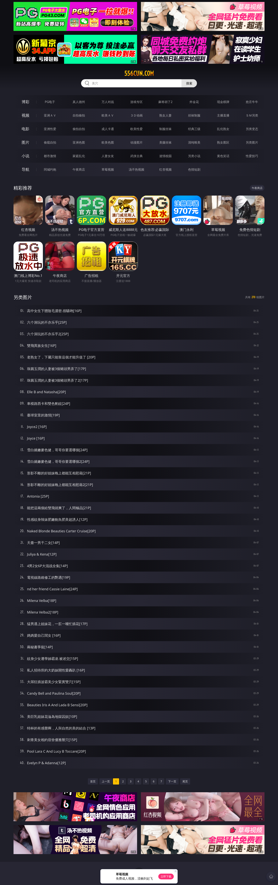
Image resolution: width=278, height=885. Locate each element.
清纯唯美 (194, 142)
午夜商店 (79, 169)
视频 (25, 115)
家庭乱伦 (79, 156)
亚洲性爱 (50, 129)
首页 (93, 781)
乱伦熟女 (223, 129)
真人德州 (79, 102)
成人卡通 (108, 129)
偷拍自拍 (79, 129)
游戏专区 (136, 102)
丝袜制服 (194, 115)
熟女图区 (223, 142)
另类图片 (252, 142)
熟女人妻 (165, 115)
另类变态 (252, 129)
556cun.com (139, 73)
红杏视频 (165, 169)
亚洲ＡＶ (50, 115)
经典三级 (194, 129)
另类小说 (194, 156)
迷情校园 (165, 156)
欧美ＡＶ (108, 115)
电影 (25, 128)
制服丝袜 (165, 129)
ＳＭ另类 (252, 115)
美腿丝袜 (165, 142)
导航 (25, 169)
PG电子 (50, 102)
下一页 (172, 781)
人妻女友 (108, 156)
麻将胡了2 (165, 102)
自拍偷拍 (79, 115)
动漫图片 (136, 142)
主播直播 (223, 115)
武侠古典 (136, 156)
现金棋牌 (223, 102)
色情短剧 (194, 169)
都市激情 (50, 156)
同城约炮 (50, 169)
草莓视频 (108, 169)
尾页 (185, 781)
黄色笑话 (223, 156)
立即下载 (166, 876)
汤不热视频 (136, 169)
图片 (25, 142)
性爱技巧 (252, 156)
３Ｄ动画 (136, 115)
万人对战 (108, 102)
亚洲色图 (79, 142)
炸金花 (194, 102)
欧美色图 (108, 142)
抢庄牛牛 (252, 102)
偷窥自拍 (50, 142)
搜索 (189, 83)
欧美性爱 (136, 129)
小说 (25, 155)
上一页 (106, 781)
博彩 (25, 101)
